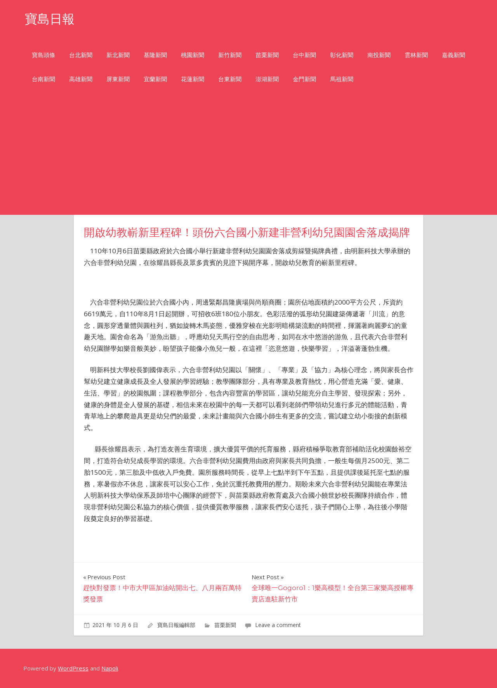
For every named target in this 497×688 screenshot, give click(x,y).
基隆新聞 (155, 55)
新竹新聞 (230, 55)
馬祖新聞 (341, 79)
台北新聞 (80, 55)
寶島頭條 (43, 55)
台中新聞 (304, 55)
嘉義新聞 (453, 55)
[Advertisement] (248, 156)
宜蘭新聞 (155, 79)
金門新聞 (304, 79)
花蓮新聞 (192, 79)
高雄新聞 (80, 79)
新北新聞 (118, 55)
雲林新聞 (416, 55)
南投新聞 (379, 55)
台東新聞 (230, 79)
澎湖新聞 (267, 79)
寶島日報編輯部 (176, 625)
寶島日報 (50, 18)
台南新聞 (43, 79)
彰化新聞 (341, 55)
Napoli (109, 668)
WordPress (73, 668)
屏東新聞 (118, 79)
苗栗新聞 (267, 55)
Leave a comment (278, 625)
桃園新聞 (192, 55)
